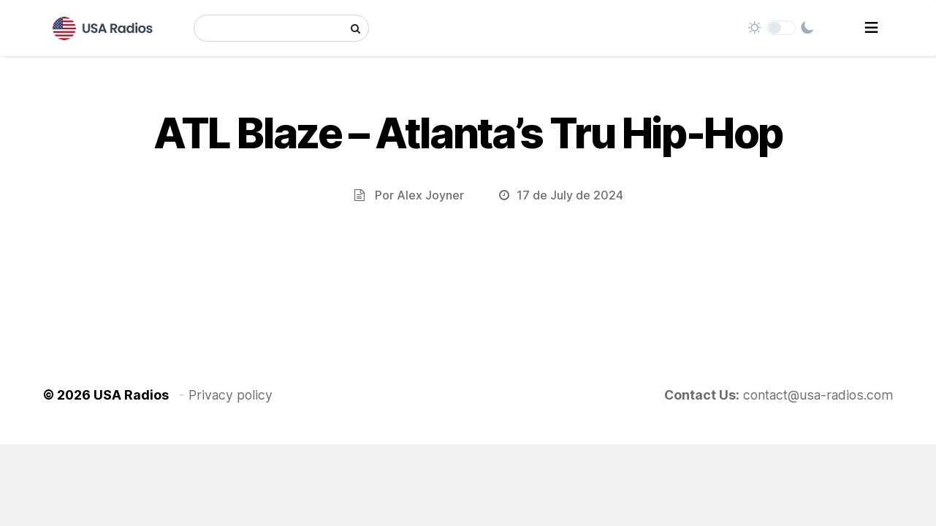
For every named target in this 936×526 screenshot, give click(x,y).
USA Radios (131, 395)
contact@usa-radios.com (818, 395)
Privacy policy (231, 395)
